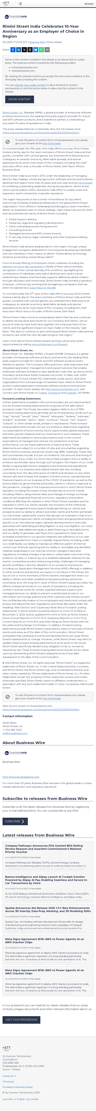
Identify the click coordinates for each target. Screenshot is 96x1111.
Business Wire (37, 42)
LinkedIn (71, 392)
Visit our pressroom (21, 1019)
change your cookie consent (30, 85)
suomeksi (8, 1099)
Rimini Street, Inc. (13, 112)
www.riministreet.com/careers (49, 344)
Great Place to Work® (42, 287)
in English (19, 1099)
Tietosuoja (8, 1081)
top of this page (52, 143)
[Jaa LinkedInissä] (18, 50)
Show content (19, 99)
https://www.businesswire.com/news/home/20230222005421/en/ (41, 132)
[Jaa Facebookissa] (12, 50)
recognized (85, 182)
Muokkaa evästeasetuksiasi (18, 1087)
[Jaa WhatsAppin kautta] (41, 50)
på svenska (32, 1099)
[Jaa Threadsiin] (30, 50)
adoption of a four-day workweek (23, 266)
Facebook (54, 392)
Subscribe (15, 821)
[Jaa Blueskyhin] (35, 50)
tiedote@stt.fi (10, 1059)
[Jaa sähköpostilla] (47, 50)
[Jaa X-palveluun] (24, 50)
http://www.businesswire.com (21, 777)
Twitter (43, 392)
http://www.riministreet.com (62, 389)
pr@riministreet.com (15, 733)
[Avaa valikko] (21, 3)
